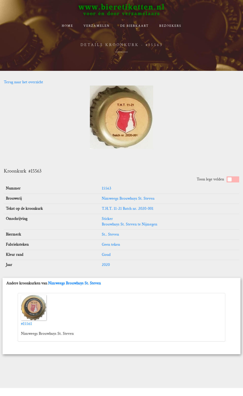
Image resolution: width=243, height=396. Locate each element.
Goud (106, 254)
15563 (106, 188)
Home (67, 26)
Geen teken (111, 244)
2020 (106, 264)
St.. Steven (110, 234)
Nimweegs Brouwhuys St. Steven (128, 198)
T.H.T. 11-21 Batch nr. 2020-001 (127, 208)
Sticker (107, 218)
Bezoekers (170, 26)
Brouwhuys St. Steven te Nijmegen (129, 224)
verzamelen (97, 26)
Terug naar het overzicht (23, 82)
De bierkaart (134, 26)
